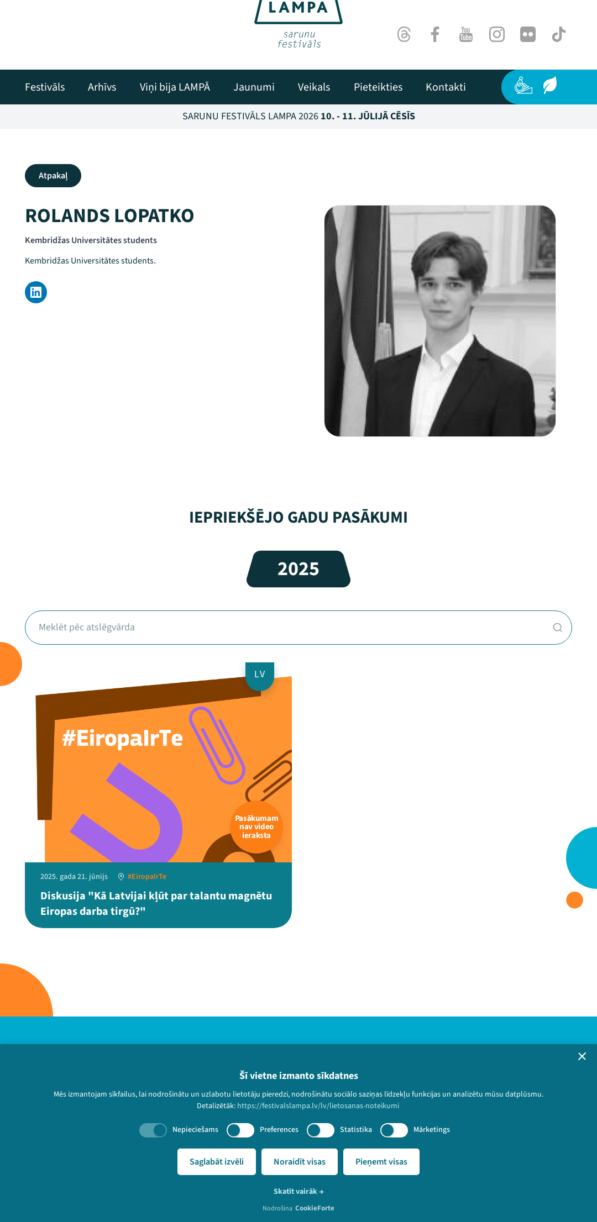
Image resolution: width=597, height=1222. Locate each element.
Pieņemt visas (381, 1162)
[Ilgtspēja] (550, 85)
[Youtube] (466, 34)
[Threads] (404, 34)
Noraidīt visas (300, 1162)
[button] (582, 1056)
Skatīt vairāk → (299, 1191)
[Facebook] (435, 34)
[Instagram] (497, 34)
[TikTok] (559, 34)
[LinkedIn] (36, 292)
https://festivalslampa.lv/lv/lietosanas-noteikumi (318, 1106)
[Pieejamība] (523, 85)
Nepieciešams (195, 1129)
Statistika (356, 1129)
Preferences (279, 1129)
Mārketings (431, 1129)
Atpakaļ (53, 176)
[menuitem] (45, 87)
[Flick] (528, 34)
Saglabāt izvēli (217, 1162)
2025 (298, 569)
